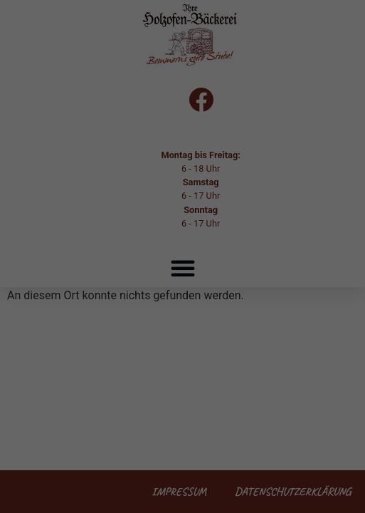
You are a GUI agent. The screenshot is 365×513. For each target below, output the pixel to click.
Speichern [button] (182, 368)
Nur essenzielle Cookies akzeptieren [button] (182, 409)
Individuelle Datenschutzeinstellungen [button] (182, 451)
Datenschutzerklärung (202, 230)
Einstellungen (146, 244)
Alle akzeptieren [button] (183, 325)
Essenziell (43, 276)
